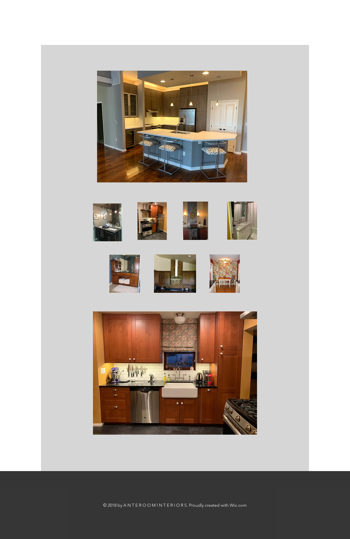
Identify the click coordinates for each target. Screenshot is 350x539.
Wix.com (238, 505)
